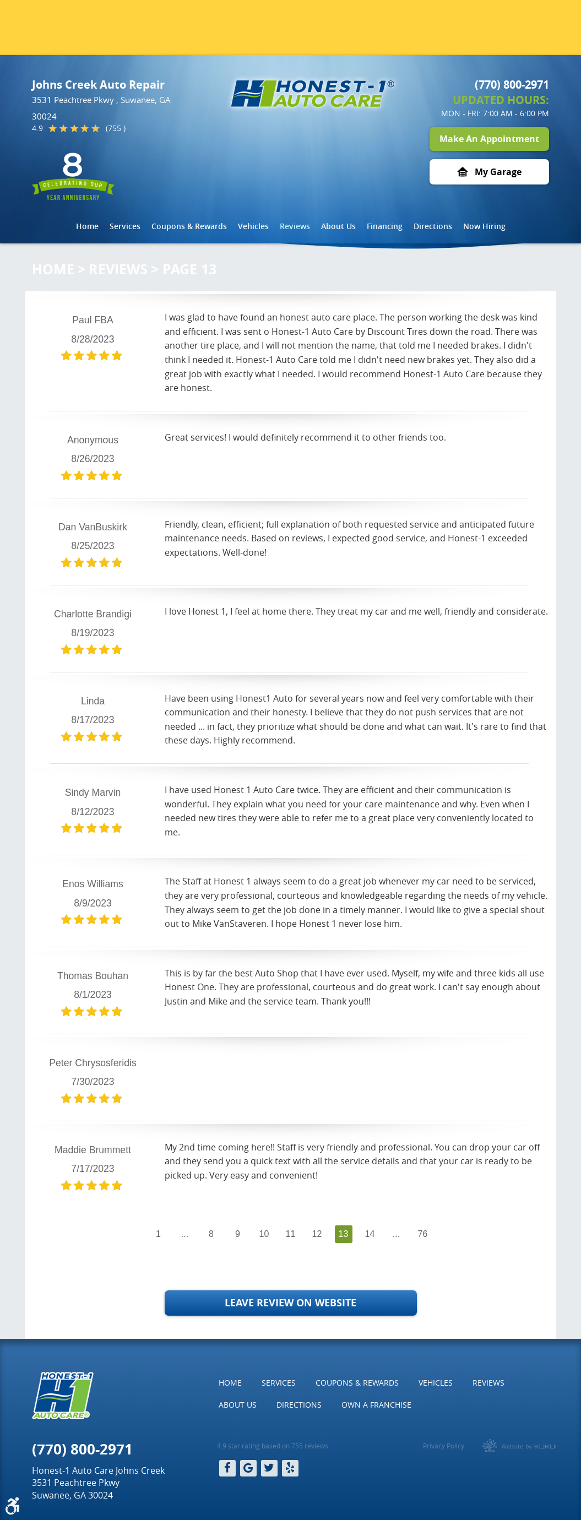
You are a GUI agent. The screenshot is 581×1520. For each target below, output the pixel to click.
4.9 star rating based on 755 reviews (272, 1445)
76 (423, 1234)
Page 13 (189, 269)
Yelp (290, 1468)
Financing (385, 226)
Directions (433, 226)
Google (248, 1468)
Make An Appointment (489, 139)
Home (87, 226)
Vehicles (253, 226)
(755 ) (116, 128)
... (184, 1234)
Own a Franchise (376, 1404)
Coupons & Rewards (189, 226)
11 (291, 1234)
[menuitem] (87, 226)
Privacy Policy (443, 1445)
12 (317, 1234)
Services (125, 226)
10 (264, 1234)
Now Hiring (484, 226)
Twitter (269, 1468)
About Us (338, 226)
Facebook (227, 1468)
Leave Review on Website (290, 1303)
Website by (519, 1445)
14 (370, 1234)
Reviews (295, 226)
